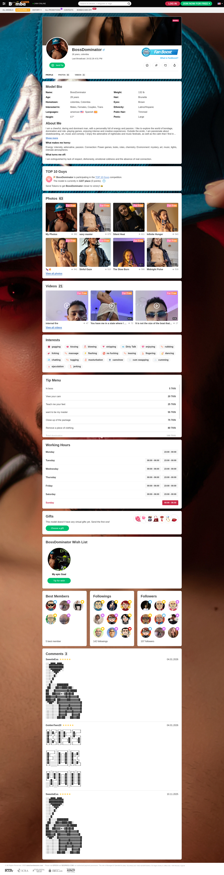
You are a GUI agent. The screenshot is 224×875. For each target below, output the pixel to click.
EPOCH (55, 865)
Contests (68, 10)
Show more (52, 138)
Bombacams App (85, 9)
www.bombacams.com (34, 865)
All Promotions (53, 9)
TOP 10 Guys (102, 177)
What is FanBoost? (169, 58)
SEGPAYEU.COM (68, 865)
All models (8, 10)
